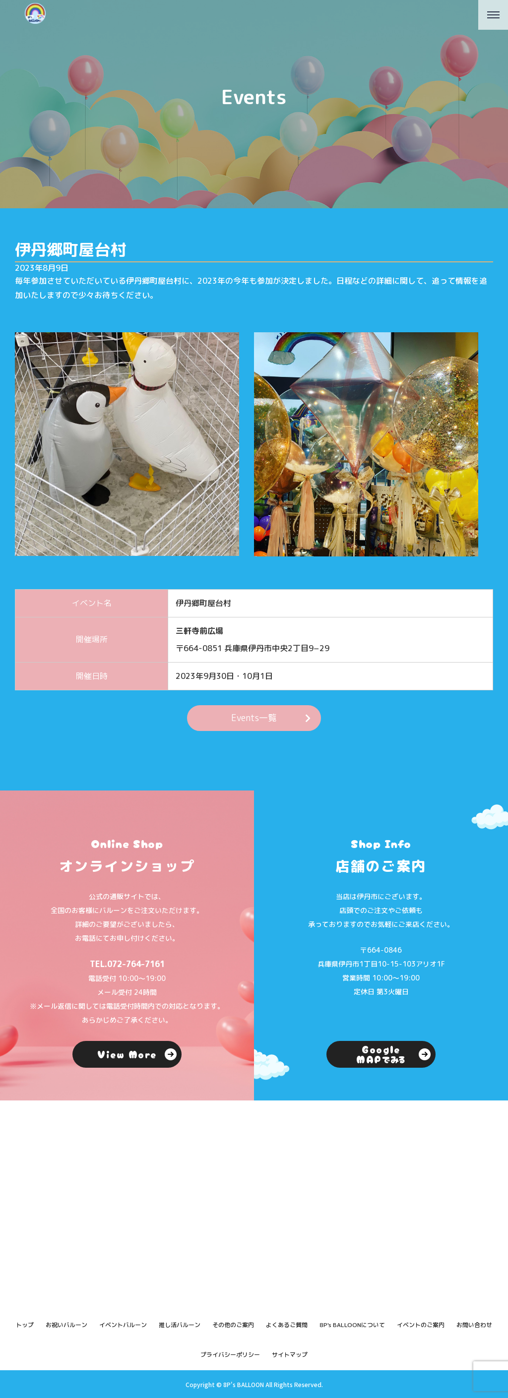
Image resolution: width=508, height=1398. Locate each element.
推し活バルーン (179, 1325)
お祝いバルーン (66, 1325)
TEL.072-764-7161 (127, 964)
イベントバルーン (123, 1325)
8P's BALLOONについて (352, 1325)
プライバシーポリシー (230, 1354)
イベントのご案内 (420, 1325)
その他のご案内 (233, 1325)
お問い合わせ (474, 1325)
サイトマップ (290, 1354)
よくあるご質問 (287, 1325)
